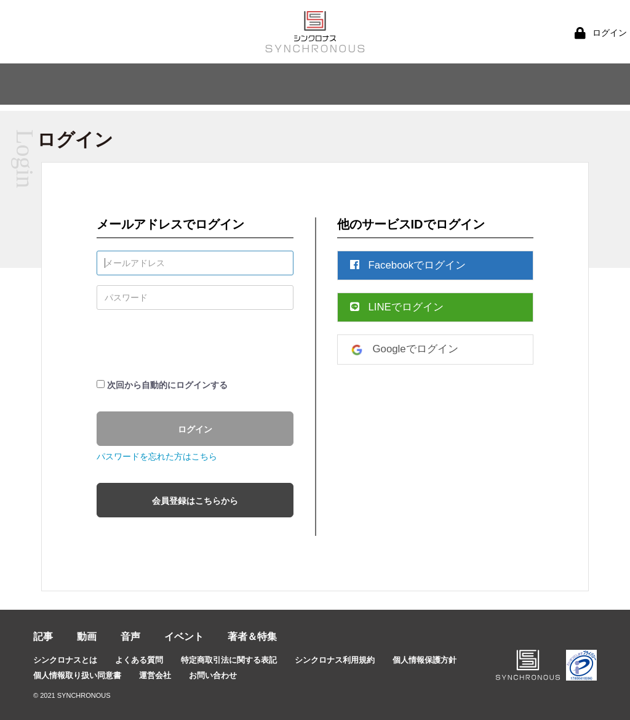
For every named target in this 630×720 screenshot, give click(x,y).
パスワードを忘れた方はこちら (157, 456)
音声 (130, 636)
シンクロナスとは (65, 660)
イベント (184, 636)
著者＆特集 (252, 636)
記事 (43, 636)
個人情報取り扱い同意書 (77, 675)
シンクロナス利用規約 (335, 660)
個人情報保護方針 (425, 660)
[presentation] (190, 344)
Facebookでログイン (408, 265)
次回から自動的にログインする (167, 385)
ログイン (195, 429)
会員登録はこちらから (195, 501)
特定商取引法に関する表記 (229, 660)
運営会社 (155, 675)
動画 (87, 636)
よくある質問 (139, 660)
